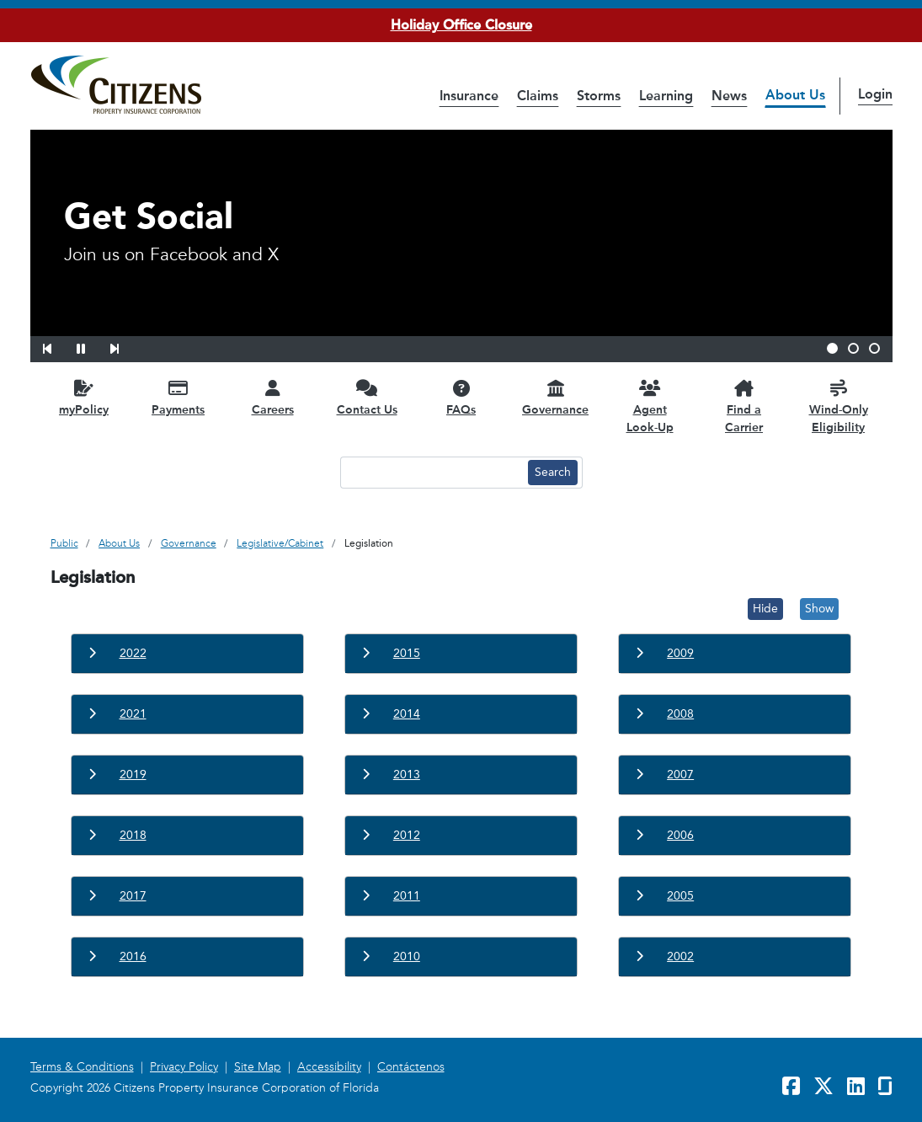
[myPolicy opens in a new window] (84, 397)
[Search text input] (432, 473)
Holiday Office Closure (461, 25)
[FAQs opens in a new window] (461, 397)
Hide (765, 608)
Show (819, 608)
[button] (58, 346)
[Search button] (553, 472)
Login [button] (875, 94)
